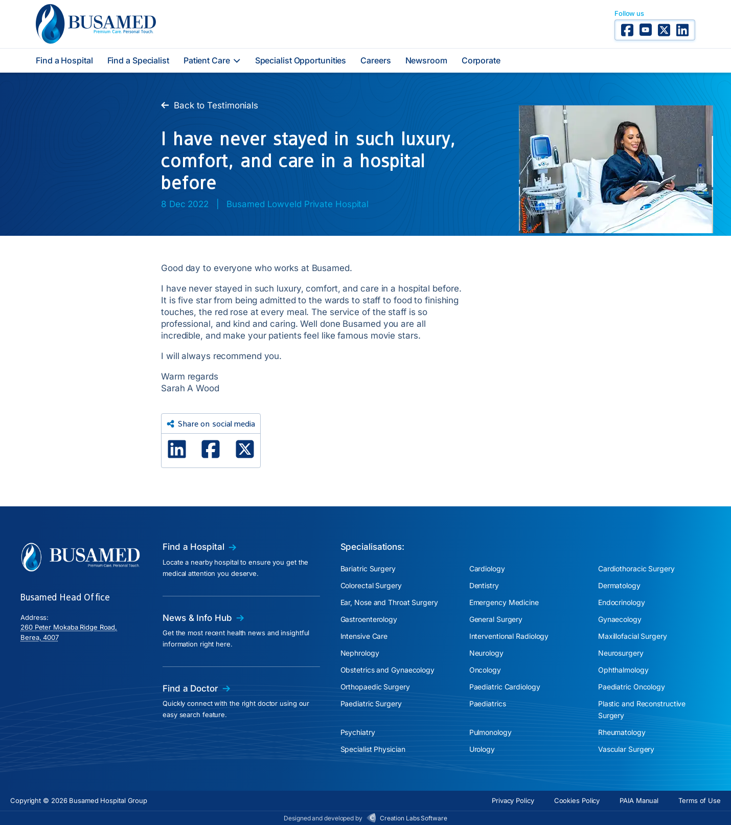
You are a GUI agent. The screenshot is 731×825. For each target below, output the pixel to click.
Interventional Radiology (509, 636)
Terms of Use (699, 800)
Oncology (485, 669)
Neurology (486, 653)
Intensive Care (364, 636)
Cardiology (487, 568)
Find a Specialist (138, 60)
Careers (375, 60)
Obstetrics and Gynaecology (387, 669)
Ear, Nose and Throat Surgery (389, 602)
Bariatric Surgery (368, 568)
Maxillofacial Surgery (632, 636)
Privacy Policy (513, 800)
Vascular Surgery (626, 749)
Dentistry (484, 585)
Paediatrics (487, 703)
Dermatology (619, 585)
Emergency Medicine (504, 602)
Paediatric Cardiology (504, 686)
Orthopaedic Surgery (375, 686)
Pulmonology (490, 732)
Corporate (481, 60)
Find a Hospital (64, 60)
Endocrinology (621, 602)
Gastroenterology (368, 619)
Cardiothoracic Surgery (636, 568)
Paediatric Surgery (371, 703)
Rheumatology (622, 732)
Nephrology (359, 653)
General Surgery (496, 619)
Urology (482, 749)
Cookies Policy (577, 800)
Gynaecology (620, 619)
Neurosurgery (621, 653)
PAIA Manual (639, 800)
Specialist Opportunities (301, 60)
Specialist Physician (372, 749)
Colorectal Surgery (371, 585)
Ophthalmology (623, 669)
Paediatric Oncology (631, 686)
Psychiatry (357, 732)
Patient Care (212, 60)
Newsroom (426, 60)
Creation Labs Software (413, 818)
